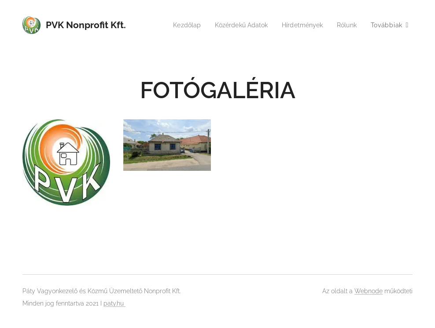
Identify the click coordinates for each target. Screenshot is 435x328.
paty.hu (114, 303)
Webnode (368, 291)
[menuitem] (179, 25)
